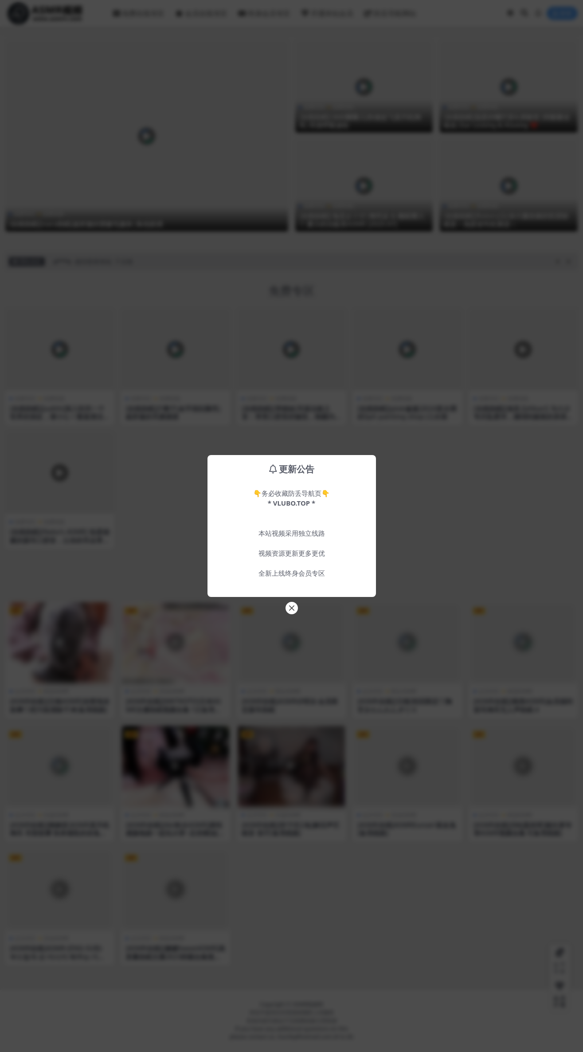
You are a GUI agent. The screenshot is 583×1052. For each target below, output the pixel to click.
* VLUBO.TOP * (291, 503)
